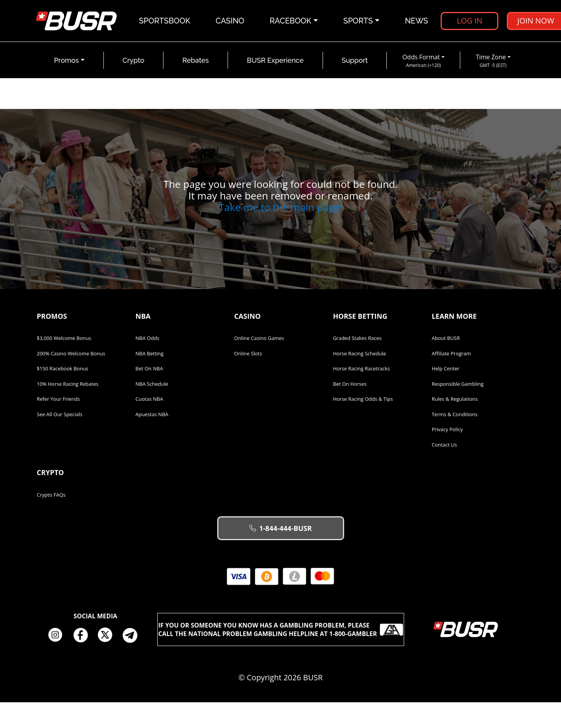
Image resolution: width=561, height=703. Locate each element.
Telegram (133, 636)
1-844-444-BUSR (280, 529)
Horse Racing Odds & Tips (363, 399)
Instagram (58, 636)
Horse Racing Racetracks (361, 369)
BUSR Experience (275, 61)
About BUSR (446, 338)
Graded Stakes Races (357, 338)
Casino (230, 21)
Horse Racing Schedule (359, 354)
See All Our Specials (60, 415)
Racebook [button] (290, 21)
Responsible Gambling (458, 384)
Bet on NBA (149, 369)
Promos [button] (66, 61)
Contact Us (444, 445)
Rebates (195, 61)
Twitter (108, 636)
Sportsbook (164, 21)
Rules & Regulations (455, 399)
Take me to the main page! (280, 208)
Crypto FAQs (51, 495)
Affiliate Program (451, 354)
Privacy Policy (447, 430)
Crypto (134, 61)
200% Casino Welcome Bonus (71, 354)
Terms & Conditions (455, 415)
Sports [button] (358, 21)
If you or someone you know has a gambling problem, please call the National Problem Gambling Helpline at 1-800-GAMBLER (280, 630)
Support (355, 61)
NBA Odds (147, 338)
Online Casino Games (259, 338)
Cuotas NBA (149, 399)
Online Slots (248, 354)
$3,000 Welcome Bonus (64, 338)
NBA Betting (149, 354)
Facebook (83, 636)
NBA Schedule (151, 384)
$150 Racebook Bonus (62, 369)
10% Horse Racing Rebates (67, 384)
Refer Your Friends (58, 399)
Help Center (445, 369)
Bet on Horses (350, 384)
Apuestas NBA (151, 415)
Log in (469, 21)
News (416, 21)
